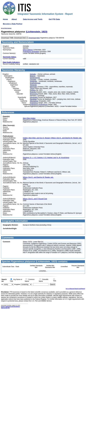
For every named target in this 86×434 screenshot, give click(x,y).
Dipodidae (33, 99)
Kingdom (17, 284)
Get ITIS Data (54, 19)
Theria (32, 88)
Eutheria (33, 90)
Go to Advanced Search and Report (75, 288)
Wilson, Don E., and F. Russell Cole (35, 199)
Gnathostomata (35, 83)
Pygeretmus (34, 103)
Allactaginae (34, 101)
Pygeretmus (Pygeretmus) (39, 104)
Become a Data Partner (12, 24)
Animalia (33, 74)
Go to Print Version (6, 28)
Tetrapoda (33, 85)
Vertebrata (33, 81)
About (14, 19)
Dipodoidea (34, 97)
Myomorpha (34, 94)
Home (5, 19)
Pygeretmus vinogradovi (31, 51)
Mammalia (33, 87)
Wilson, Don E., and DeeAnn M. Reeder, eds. (38, 177)
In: (2, 284)
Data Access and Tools (32, 19)
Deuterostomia (35, 78)
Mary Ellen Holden (29, 118)
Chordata (33, 79)
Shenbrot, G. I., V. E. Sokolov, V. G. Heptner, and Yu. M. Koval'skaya (46, 158)
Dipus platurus (28, 50)
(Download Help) (34, 38)
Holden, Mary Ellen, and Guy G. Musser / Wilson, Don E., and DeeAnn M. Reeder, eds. (52, 138)
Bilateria (32, 76)
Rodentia (33, 92)
